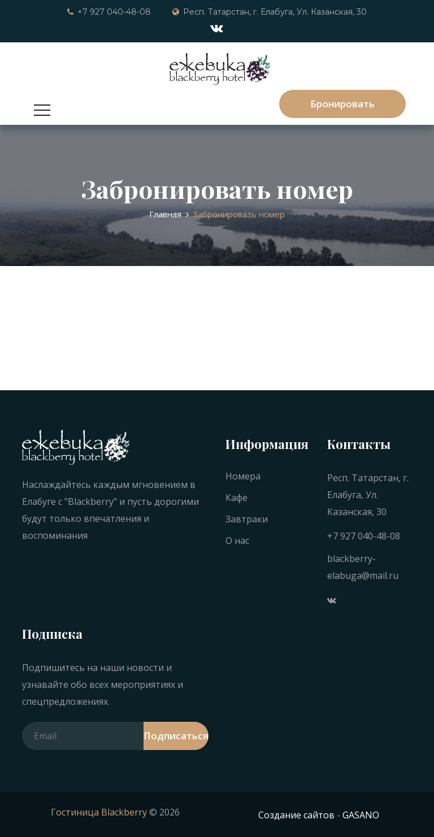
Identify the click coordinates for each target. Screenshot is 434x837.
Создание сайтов (296, 815)
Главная (165, 214)
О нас (237, 540)
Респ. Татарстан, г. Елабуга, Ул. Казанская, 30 (269, 12)
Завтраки (246, 519)
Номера (243, 476)
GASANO (360, 815)
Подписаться (176, 735)
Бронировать (342, 103)
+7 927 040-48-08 (109, 12)
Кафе (236, 497)
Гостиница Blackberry (99, 812)
